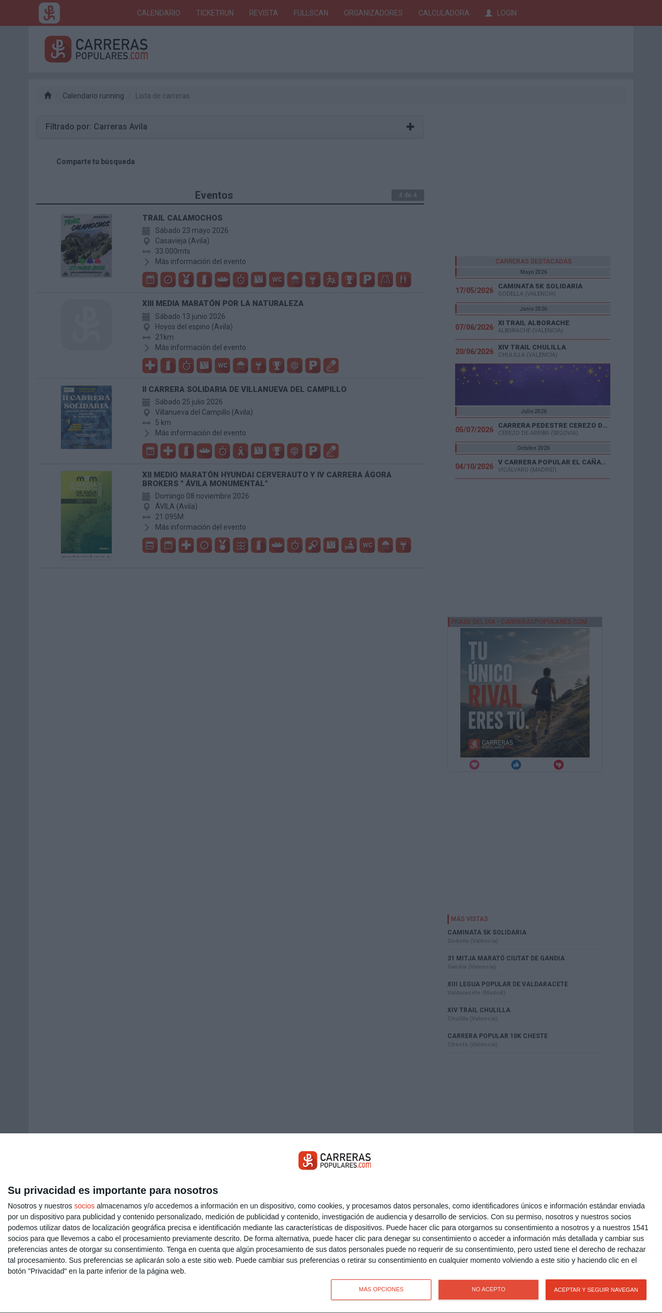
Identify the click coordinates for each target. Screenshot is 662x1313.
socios (84, 1205)
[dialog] (331, 1223)
